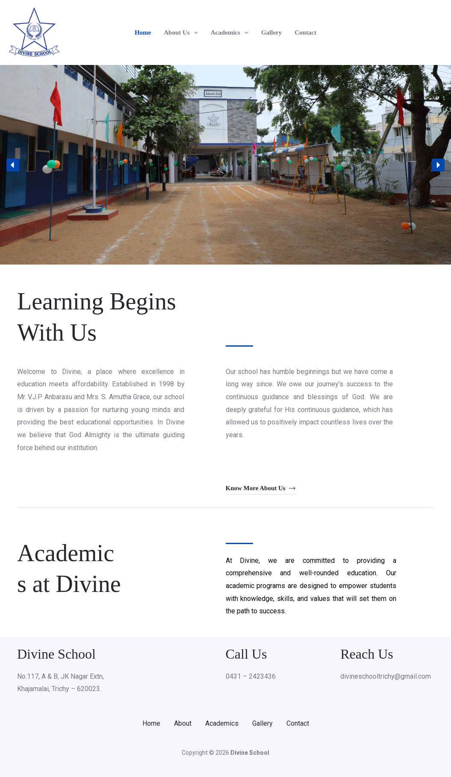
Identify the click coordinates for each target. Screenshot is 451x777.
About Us (180, 32)
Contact (305, 32)
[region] (225, 165)
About (183, 723)
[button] (194, 32)
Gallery (271, 32)
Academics (229, 32)
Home (143, 32)
